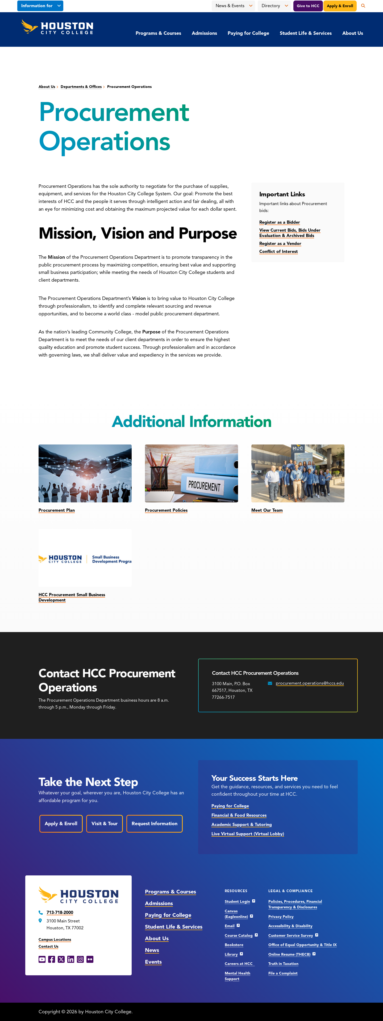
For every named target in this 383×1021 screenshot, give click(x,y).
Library (231, 954)
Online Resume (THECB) (289, 954)
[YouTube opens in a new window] (42, 960)
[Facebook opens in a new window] (51, 960)
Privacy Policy (281, 916)
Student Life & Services (306, 33)
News (152, 950)
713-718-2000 (60, 912)
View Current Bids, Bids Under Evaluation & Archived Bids (289, 233)
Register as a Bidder (279, 222)
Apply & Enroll (340, 6)
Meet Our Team (267, 510)
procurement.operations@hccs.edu (310, 683)
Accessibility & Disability (290, 926)
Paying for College (248, 33)
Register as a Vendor (280, 243)
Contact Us (48, 946)
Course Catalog (239, 935)
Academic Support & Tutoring (241, 824)
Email (230, 926)
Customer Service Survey (290, 935)
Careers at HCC (240, 963)
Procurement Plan (57, 510)
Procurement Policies (166, 510)
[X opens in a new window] (61, 960)
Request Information (154, 824)
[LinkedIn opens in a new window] (70, 960)
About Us (352, 33)
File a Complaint (283, 973)
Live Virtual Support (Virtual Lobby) (247, 834)
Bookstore (234, 945)
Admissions (204, 33)
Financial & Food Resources (239, 815)
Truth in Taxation (283, 963)
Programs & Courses (158, 33)
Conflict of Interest (278, 251)
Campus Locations (55, 939)
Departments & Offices (81, 86)
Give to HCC (308, 6)
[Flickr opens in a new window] (89, 960)
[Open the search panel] (361, 6)
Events (153, 962)
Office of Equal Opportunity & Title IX (302, 945)
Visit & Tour (104, 824)
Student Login (237, 901)
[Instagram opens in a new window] (80, 960)
